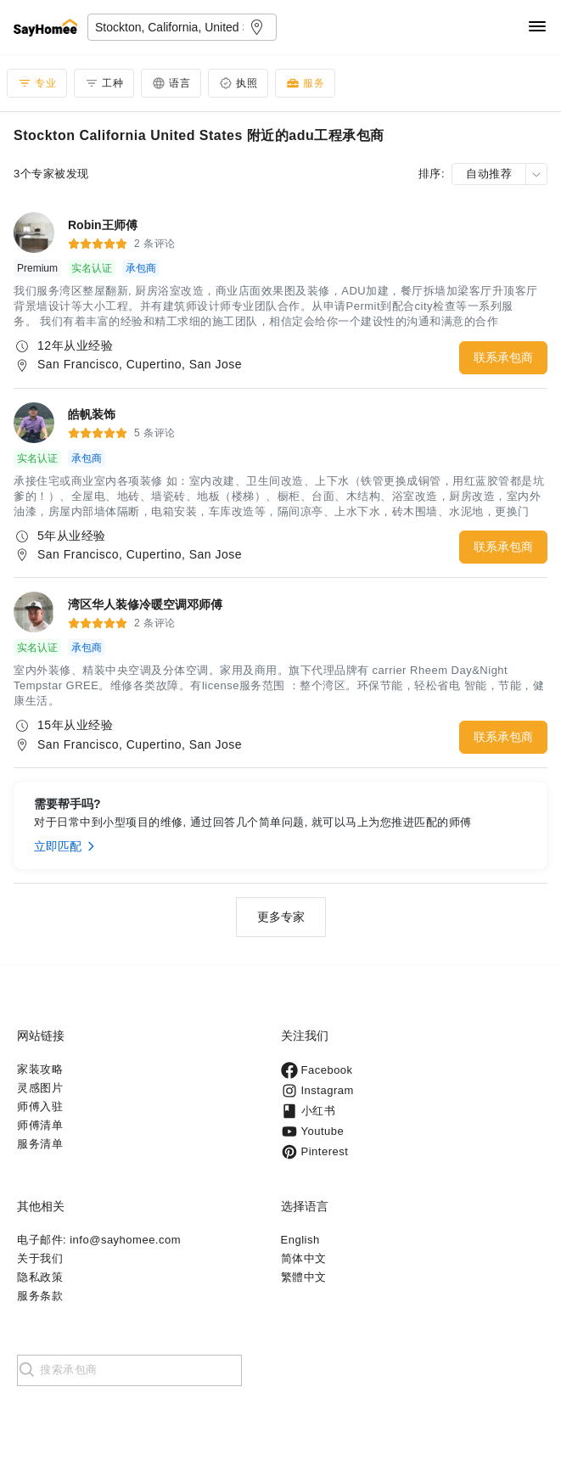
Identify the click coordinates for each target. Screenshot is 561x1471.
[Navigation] (537, 27)
